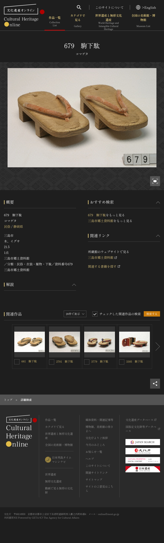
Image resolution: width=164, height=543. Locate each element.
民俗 (7, 226)
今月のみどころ (95, 445)
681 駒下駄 (29, 361)
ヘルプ (90, 459)
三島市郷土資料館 (100, 220)
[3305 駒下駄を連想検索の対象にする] (121, 362)
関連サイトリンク (97, 473)
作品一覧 (54, 21)
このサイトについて (109, 7)
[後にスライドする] (156, 346)
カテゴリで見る (77, 21)
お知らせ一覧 (94, 452)
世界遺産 (50, 474)
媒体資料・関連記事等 (99, 420)
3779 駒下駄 (99, 361)
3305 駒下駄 (134, 361)
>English (146, 7)
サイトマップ (94, 479)
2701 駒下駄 (64, 361)
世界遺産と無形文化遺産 (109, 22)
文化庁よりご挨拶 (97, 438)
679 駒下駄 (97, 215)
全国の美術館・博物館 (143, 21)
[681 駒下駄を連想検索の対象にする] (16, 361)
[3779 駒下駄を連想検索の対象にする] (86, 362)
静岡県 (18, 226)
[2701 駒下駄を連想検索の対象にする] (51, 362)
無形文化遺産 (53, 481)
